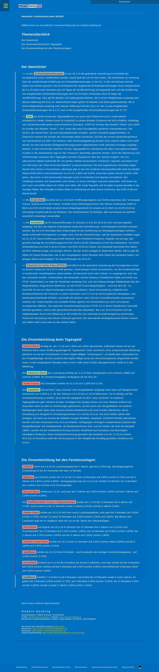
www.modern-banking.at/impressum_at (49, 628)
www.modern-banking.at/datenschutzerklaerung (63, 633)
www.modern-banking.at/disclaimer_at (49, 631)
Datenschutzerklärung (104, 667)
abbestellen (59, 626)
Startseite (21, 667)
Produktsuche (40, 667)
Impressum (128, 667)
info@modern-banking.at (39, 617)
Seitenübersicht (61, 667)
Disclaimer (81, 667)
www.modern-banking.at (70, 617)
